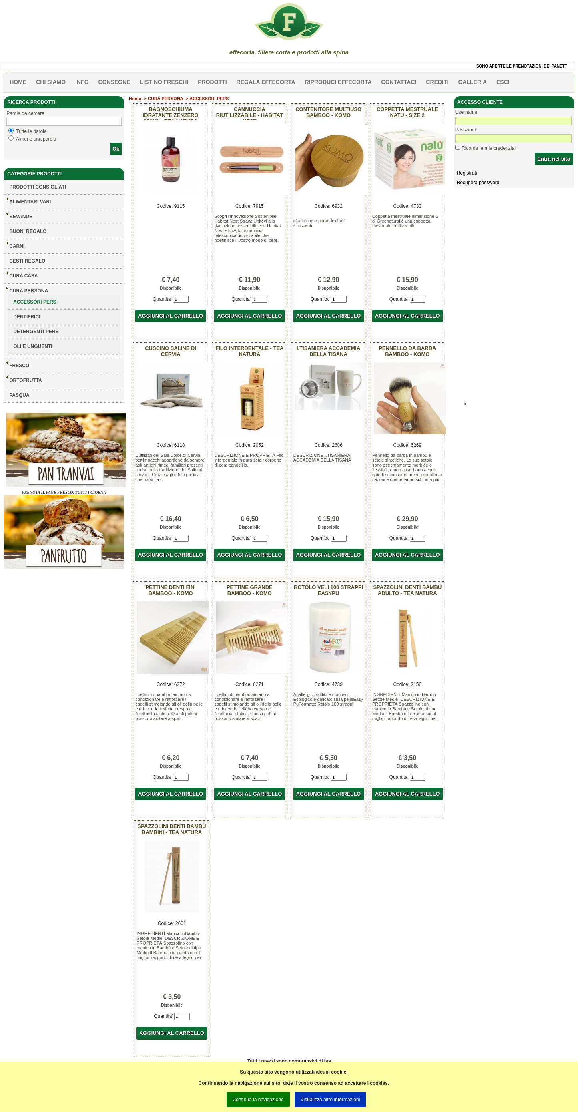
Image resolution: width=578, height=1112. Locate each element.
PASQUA (19, 395)
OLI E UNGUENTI (32, 346)
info (81, 82)
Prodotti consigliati (37, 187)
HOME (18, 82)
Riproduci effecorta (338, 82)
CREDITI (437, 82)
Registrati (467, 173)
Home (135, 98)
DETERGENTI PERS (35, 331)
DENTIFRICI (26, 317)
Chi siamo (51, 82)
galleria (472, 82)
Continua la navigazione (258, 1099)
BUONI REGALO (27, 231)
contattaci (399, 82)
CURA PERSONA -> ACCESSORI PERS (188, 98)
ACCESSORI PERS (34, 302)
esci (503, 82)
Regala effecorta (266, 82)
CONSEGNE (114, 82)
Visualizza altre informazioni (330, 1099)
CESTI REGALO (27, 261)
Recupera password (478, 182)
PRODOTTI (212, 82)
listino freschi (164, 82)
